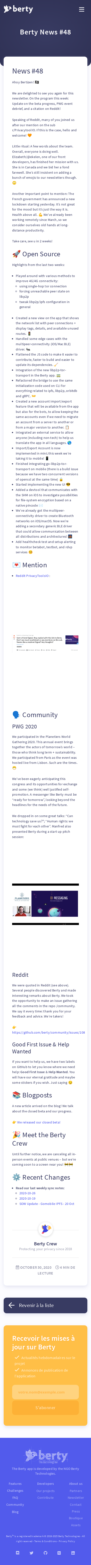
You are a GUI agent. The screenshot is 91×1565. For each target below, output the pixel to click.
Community (15, 1504)
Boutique (76, 1518)
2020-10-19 (27, 1198)
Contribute (45, 1498)
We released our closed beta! (38, 1122)
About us (76, 1483)
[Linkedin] (73, 1553)
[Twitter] (32, 1553)
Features (15, 1483)
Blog (15, 1512)
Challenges (15, 1490)
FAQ (15, 1497)
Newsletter (76, 1498)
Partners (76, 1491)
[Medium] (59, 1553)
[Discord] (18, 1553)
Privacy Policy (67, 1541)
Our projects (45, 1491)
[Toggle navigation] (81, 9)
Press (76, 1511)
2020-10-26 (27, 1193)
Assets (76, 1525)
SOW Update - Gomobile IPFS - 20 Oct (46, 1204)
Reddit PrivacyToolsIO (32, 576)
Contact (76, 1505)
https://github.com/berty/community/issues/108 (48, 1032)
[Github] (45, 1553)
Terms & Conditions (45, 1541)
